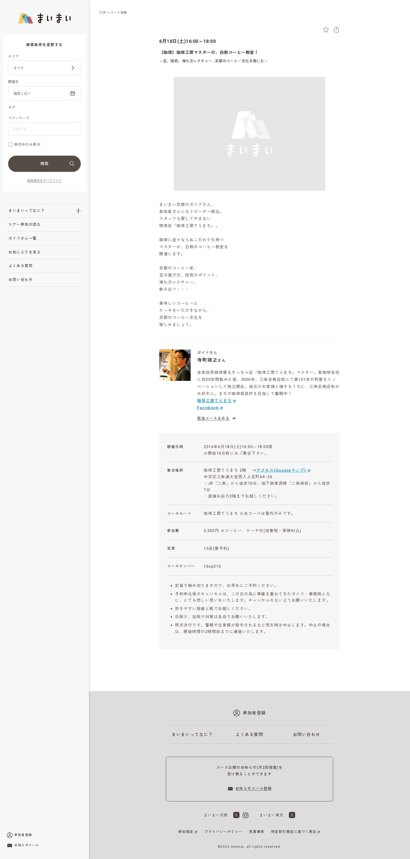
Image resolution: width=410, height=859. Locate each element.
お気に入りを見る (24, 252)
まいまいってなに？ (26, 210)
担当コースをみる (217, 418)
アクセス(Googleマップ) (281, 470)
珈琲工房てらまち (214, 400)
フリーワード (18, 118)
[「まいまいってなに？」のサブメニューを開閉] (78, 211)
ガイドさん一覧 (22, 238)
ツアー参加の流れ (24, 224)
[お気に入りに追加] (326, 29)
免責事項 (256, 832)
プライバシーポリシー (223, 832)
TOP (103, 12)
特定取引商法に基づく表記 (294, 832)
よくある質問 (20, 266)
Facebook (208, 407)
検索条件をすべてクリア (44, 181)
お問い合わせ (20, 280)
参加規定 (185, 832)
